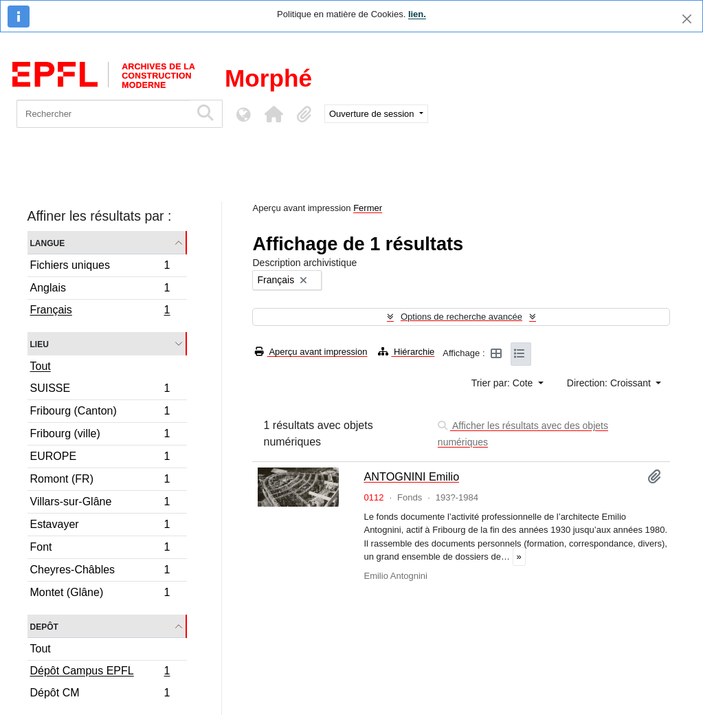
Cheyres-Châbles (100, 572)
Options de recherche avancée (461, 316)
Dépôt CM (100, 694)
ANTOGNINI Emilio (411, 476)
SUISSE (100, 390)
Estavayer (100, 526)
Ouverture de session (372, 114)
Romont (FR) (100, 481)
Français (100, 311)
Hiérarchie (406, 351)
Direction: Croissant (610, 382)
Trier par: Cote (503, 382)
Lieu (39, 343)
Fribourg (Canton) (100, 413)
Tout (40, 366)
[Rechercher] (103, 114)
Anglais (100, 290)
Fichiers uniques (100, 267)
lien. (417, 14)
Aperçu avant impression (311, 351)
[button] (273, 114)
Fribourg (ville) (100, 436)
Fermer (367, 208)
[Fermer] (686, 19)
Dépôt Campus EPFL (100, 672)
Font (100, 549)
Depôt (44, 625)
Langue (47, 242)
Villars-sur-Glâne (100, 504)
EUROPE (100, 458)
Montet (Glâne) (100, 594)
